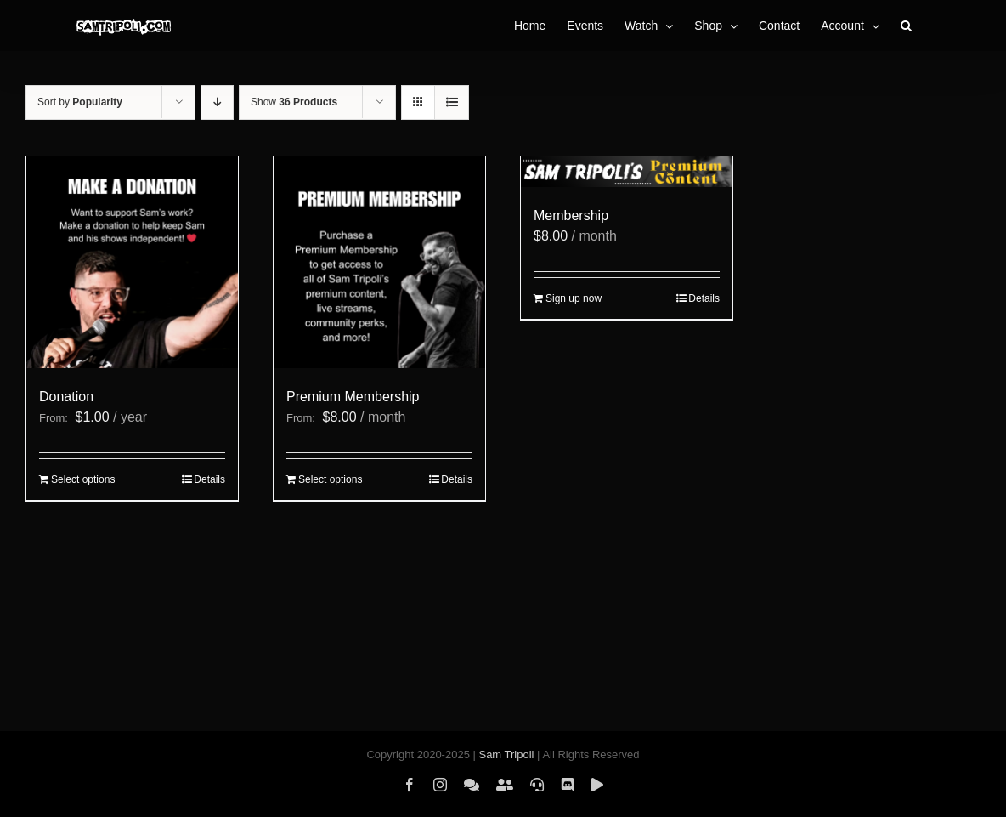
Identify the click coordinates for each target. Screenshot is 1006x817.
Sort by (79, 102)
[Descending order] (217, 102)
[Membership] (626, 171)
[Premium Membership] (379, 262)
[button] (906, 25)
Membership (571, 215)
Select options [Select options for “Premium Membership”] (330, 479)
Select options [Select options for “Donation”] (83, 479)
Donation (66, 396)
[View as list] (451, 102)
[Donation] (132, 262)
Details (209, 479)
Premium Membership (352, 396)
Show (294, 102)
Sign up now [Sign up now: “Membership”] (573, 298)
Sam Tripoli (506, 754)
